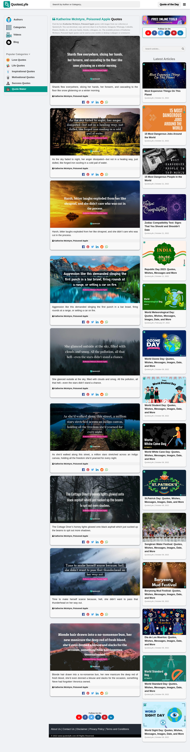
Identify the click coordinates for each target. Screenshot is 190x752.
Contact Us (68, 729)
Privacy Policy (96, 729)
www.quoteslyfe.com (67, 736)
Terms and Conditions (117, 729)
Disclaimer (81, 729)
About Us (56, 729)
